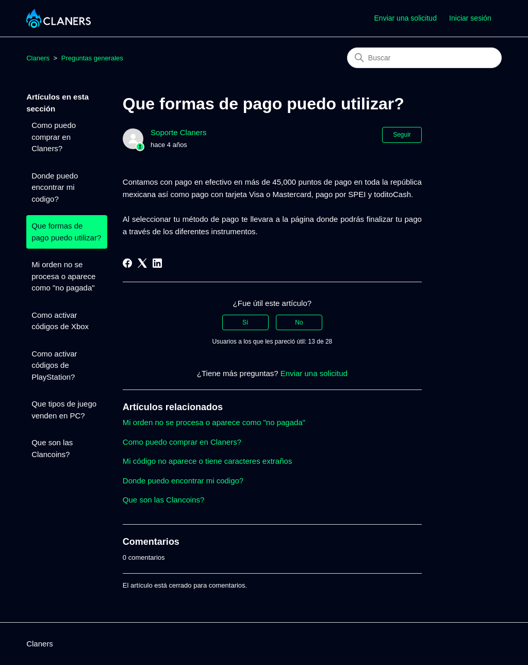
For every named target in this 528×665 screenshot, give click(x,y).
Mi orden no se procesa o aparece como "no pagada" (63, 276)
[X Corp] (142, 263)
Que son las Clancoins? (52, 448)
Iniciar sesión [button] (470, 18)
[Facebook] (127, 263)
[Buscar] (424, 57)
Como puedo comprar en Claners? (53, 137)
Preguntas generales (92, 58)
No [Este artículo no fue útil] (299, 322)
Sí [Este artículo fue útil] (245, 322)
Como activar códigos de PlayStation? (54, 365)
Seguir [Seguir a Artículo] (402, 134)
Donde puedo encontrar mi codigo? (54, 187)
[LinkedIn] (157, 263)
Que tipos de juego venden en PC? (63, 409)
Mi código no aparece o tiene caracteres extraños (207, 461)
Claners (38, 58)
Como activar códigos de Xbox (60, 321)
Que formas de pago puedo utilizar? (66, 231)
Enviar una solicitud (405, 18)
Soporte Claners (178, 132)
